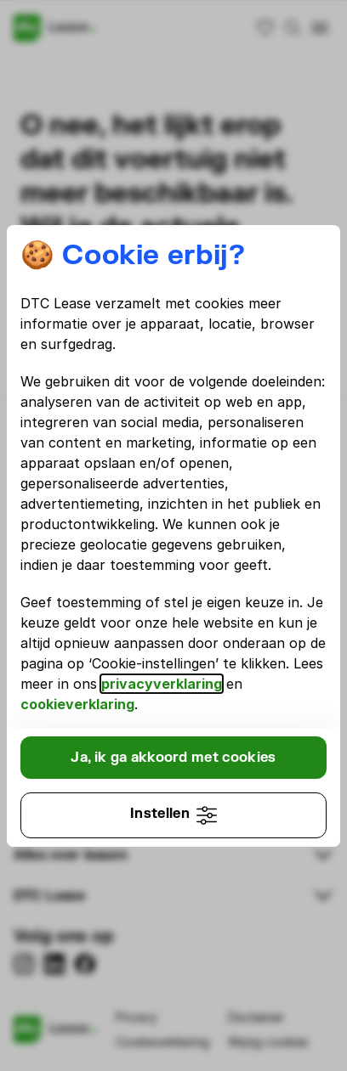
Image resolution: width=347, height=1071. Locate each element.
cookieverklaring (77, 704)
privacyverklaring (161, 683)
